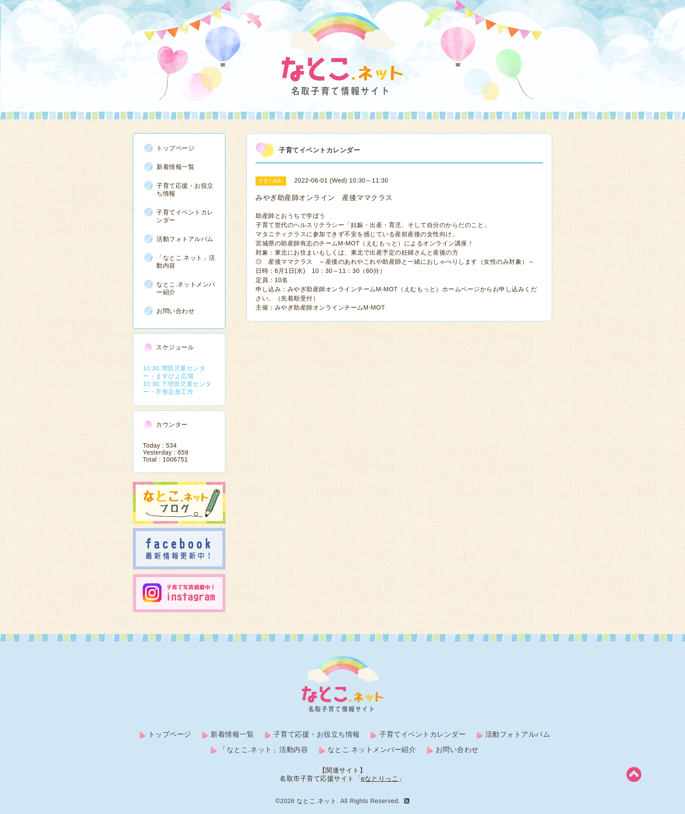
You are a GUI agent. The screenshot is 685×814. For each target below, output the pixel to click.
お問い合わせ (175, 310)
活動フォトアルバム (185, 238)
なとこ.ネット (316, 800)
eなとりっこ (379, 778)
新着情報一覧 (175, 166)
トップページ (175, 148)
